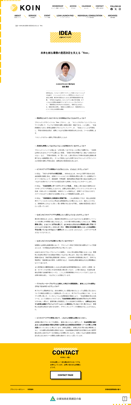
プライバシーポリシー (17, 389)
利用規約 (30, 389)
